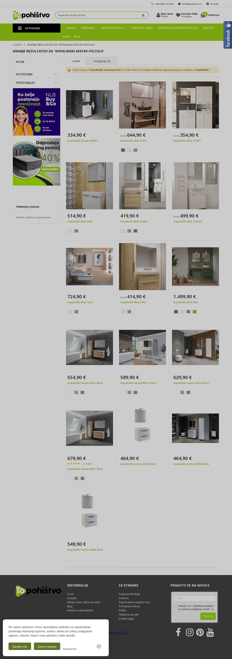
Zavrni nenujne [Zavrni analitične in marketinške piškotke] (47, 646)
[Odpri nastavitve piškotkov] (69, 646)
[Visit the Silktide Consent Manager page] (99, 646)
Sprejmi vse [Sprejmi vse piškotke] (19, 646)
